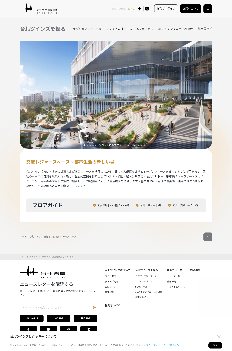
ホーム (23, 236)
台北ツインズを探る (40, 236)
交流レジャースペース (64, 236)
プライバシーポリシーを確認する (162, 345)
